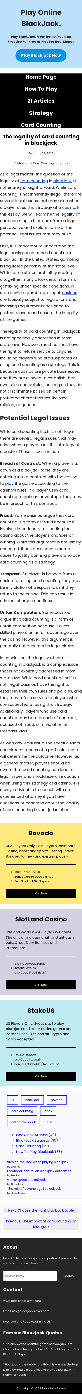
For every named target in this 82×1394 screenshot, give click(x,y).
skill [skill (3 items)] (49, 1122)
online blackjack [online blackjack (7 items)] (23, 1122)
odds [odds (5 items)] (48, 1111)
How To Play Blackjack (35, 1151)
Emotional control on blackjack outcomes (39, 1171)
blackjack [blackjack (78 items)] (32, 1100)
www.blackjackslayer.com (22, 1301)
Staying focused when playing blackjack (37, 1162)
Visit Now (41, 893)
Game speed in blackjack (26, 1180)
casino (68, 207)
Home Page (41, 76)
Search (68, 1276)
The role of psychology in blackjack (34, 1188)
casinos (69, 292)
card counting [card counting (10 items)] (22, 1111)
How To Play (41, 88)
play (9, 483)
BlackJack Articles (32, 1134)
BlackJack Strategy (33, 1140)
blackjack (62, 181)
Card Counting (41, 125)
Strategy (41, 113)
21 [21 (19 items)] (12, 1100)
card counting (34, 181)
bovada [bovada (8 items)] (57, 1100)
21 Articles (41, 100)
